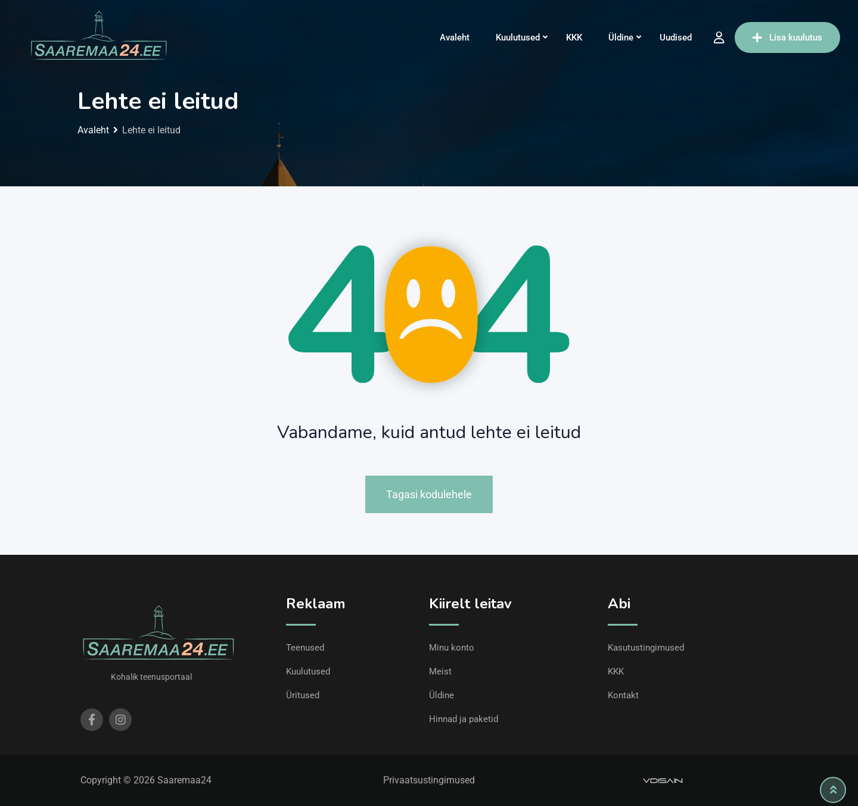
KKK (574, 37)
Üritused (302, 695)
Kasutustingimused (646, 647)
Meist (440, 671)
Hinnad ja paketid (463, 719)
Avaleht (455, 37)
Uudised (676, 37)
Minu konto (451, 647)
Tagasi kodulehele (429, 494)
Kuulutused (518, 37)
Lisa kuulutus (787, 37)
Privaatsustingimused (429, 780)
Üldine (620, 37)
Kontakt (623, 695)
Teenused (305, 647)
